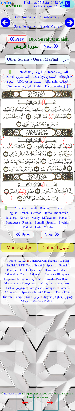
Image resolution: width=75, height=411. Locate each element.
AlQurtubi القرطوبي (15, 76)
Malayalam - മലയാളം (55, 283)
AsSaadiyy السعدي (43, 76)
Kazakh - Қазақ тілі (56, 279)
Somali (39, 222)
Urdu (38, 227)
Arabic (37, 86)
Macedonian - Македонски (20, 283)
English (12, 213)
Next (50, 46)
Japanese (11, 217)
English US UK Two (18, 265)
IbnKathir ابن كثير (30, 72)
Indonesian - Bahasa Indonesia (23, 274)
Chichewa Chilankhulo (43, 260)
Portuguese (13, 222)
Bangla (32, 208)
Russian (27, 222)
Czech (69, 208)
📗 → (12, 72)
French (24, 213)
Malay (36, 217)
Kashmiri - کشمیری (29, 279)
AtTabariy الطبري (56, 72)
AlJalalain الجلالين (57, 81)
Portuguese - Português (42, 288)
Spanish (51, 222)
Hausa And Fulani (55, 270)
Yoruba (48, 227)
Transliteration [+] (56, 86)
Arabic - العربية (17, 260)
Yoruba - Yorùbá (42, 301)
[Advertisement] (37, 349)
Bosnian (45, 208)
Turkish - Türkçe (13, 297)
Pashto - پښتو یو (15, 288)
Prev (16, 39)
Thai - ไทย (62, 292)
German (36, 213)
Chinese (58, 208)
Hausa (48, 213)
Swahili (64, 222)
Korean (24, 217)
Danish (64, 260)
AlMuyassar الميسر (29, 81)
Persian (63, 217)
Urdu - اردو (32, 297)
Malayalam (49, 217)
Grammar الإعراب (19, 86)
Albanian (20, 208)
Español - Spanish (45, 265)
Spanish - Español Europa (36, 292)
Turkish (28, 227)
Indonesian (61, 213)
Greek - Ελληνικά (31, 270)
